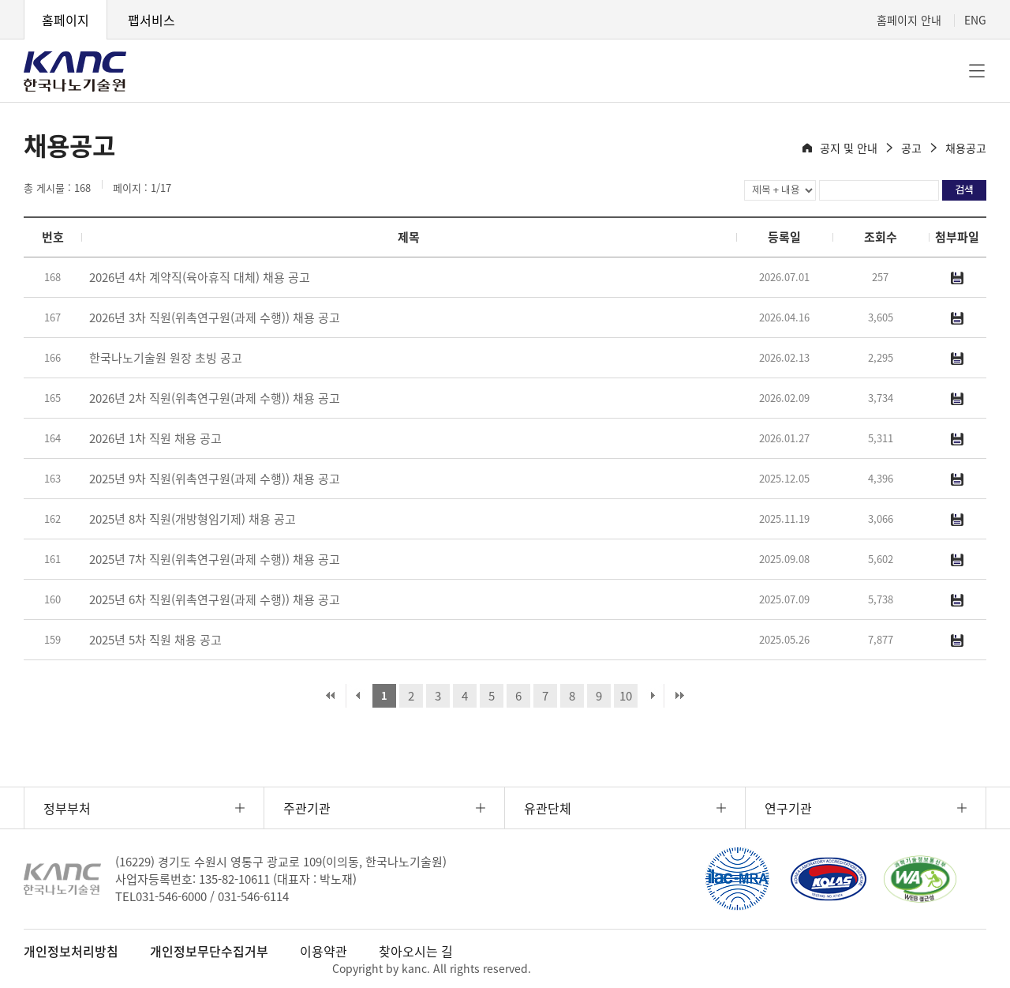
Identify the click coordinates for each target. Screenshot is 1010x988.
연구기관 (788, 807)
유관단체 (547, 807)
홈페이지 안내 (909, 20)
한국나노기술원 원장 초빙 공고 (165, 358)
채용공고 (965, 148)
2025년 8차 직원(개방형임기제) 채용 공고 (192, 519)
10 (625, 695)
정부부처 (67, 807)
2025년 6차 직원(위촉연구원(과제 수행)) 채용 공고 (214, 599)
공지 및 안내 (848, 148)
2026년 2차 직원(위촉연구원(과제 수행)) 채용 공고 (214, 398)
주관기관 (307, 807)
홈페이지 (65, 19)
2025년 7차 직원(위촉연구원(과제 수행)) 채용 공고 (214, 559)
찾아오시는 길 (416, 950)
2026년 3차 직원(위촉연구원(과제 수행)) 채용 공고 (214, 317)
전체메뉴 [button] (976, 71)
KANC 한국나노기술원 (75, 71)
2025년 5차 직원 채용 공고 (155, 640)
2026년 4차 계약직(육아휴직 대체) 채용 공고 (199, 277)
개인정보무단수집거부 (209, 950)
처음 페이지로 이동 (330, 696)
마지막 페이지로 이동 (679, 696)
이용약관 (323, 950)
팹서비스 (151, 19)
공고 (911, 148)
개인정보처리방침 (71, 950)
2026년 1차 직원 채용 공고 (155, 438)
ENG (975, 20)
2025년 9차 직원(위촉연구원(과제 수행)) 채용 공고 (214, 478)
